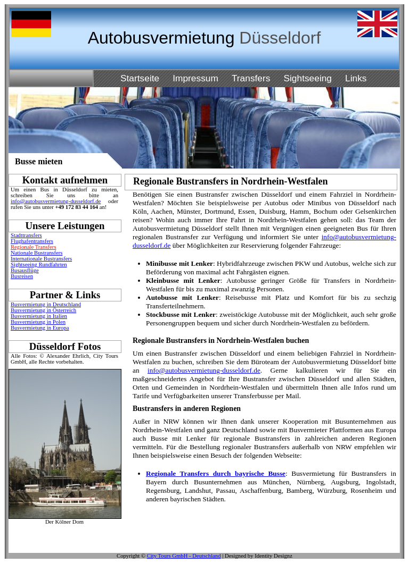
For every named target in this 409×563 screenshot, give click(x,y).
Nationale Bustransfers (36, 253)
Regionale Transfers (33, 247)
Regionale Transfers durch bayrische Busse (215, 473)
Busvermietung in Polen (38, 322)
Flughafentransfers (32, 241)
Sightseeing (307, 78)
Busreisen (22, 276)
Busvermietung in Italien (39, 316)
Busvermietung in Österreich (43, 310)
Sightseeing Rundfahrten (39, 264)
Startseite (139, 78)
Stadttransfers (26, 235)
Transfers (251, 78)
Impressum (195, 78)
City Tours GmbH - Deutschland (184, 556)
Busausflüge (25, 270)
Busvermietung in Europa (40, 328)
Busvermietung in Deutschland (46, 304)
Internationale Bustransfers (41, 259)
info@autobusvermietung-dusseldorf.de (56, 201)
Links (355, 78)
